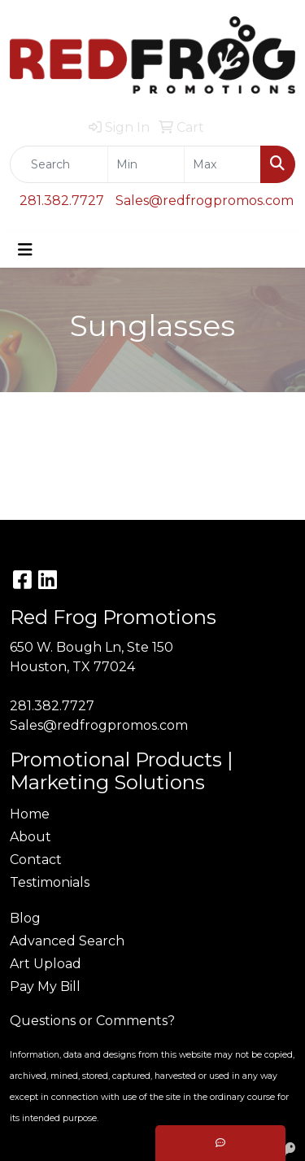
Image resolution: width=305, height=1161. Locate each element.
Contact (36, 859)
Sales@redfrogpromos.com (204, 200)
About (30, 837)
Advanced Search (67, 941)
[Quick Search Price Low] (146, 164)
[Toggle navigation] (25, 249)
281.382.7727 (62, 200)
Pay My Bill (45, 986)
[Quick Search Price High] (222, 164)
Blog (25, 918)
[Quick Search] (59, 164)
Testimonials (49, 882)
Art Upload (45, 963)
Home (30, 814)
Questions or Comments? (92, 1020)
